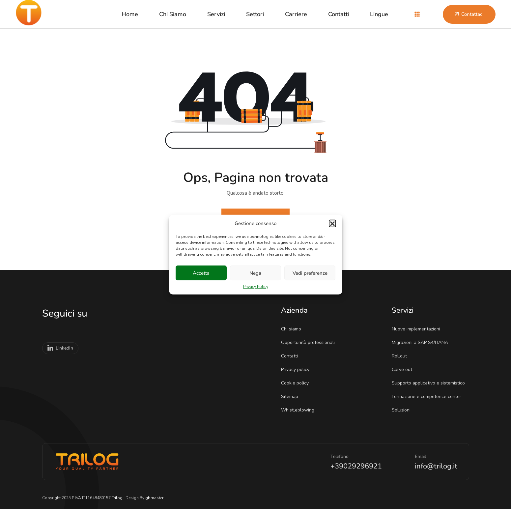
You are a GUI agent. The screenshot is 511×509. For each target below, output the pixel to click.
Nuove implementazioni (418, 329)
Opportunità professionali (310, 342)
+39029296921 (356, 466)
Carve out (404, 369)
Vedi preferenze (310, 272)
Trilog (117, 497)
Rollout (401, 356)
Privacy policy (297, 369)
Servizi (216, 14)
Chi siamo (172, 14)
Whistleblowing (300, 410)
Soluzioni (403, 410)
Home (130, 14)
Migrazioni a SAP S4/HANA (422, 342)
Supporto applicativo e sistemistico (430, 383)
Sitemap (291, 396)
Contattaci (469, 14)
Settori (255, 14)
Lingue (379, 14)
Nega (255, 272)
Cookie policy (297, 383)
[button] (332, 223)
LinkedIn (60, 348)
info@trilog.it (436, 466)
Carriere (296, 14)
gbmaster (154, 497)
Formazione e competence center (429, 396)
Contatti (338, 14)
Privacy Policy (255, 286)
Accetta (201, 272)
